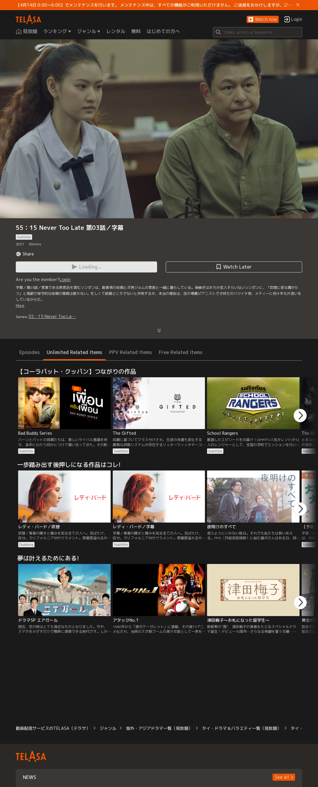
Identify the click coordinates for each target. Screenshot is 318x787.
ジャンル (108, 728)
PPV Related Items (130, 352)
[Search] (257, 32)
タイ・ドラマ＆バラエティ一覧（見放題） (241, 728)
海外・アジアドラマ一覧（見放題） (159, 728)
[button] (263, 19)
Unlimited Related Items (74, 352)
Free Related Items (180, 352)
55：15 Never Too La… (52, 316)
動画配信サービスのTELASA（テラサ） (53, 728)
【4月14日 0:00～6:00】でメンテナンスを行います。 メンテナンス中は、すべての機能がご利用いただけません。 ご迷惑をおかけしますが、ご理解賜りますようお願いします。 (155, 5)
